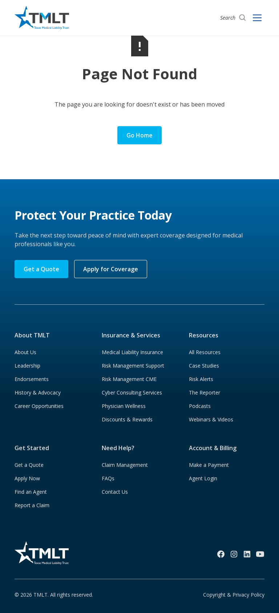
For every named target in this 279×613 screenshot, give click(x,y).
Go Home (139, 135)
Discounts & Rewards (127, 419)
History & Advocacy (38, 392)
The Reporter (204, 392)
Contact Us (115, 491)
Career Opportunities (39, 405)
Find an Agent (31, 491)
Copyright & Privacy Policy (233, 594)
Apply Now (27, 478)
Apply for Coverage (110, 269)
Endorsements (32, 379)
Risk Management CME (129, 379)
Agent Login (203, 478)
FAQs (108, 478)
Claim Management (125, 464)
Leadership (27, 365)
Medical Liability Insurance (132, 352)
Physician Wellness (124, 405)
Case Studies (204, 365)
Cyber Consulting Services (132, 392)
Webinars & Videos (211, 419)
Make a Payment (209, 464)
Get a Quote (41, 269)
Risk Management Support (133, 365)
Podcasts (200, 405)
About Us (25, 352)
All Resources (205, 352)
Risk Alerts (201, 379)
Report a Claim (32, 505)
